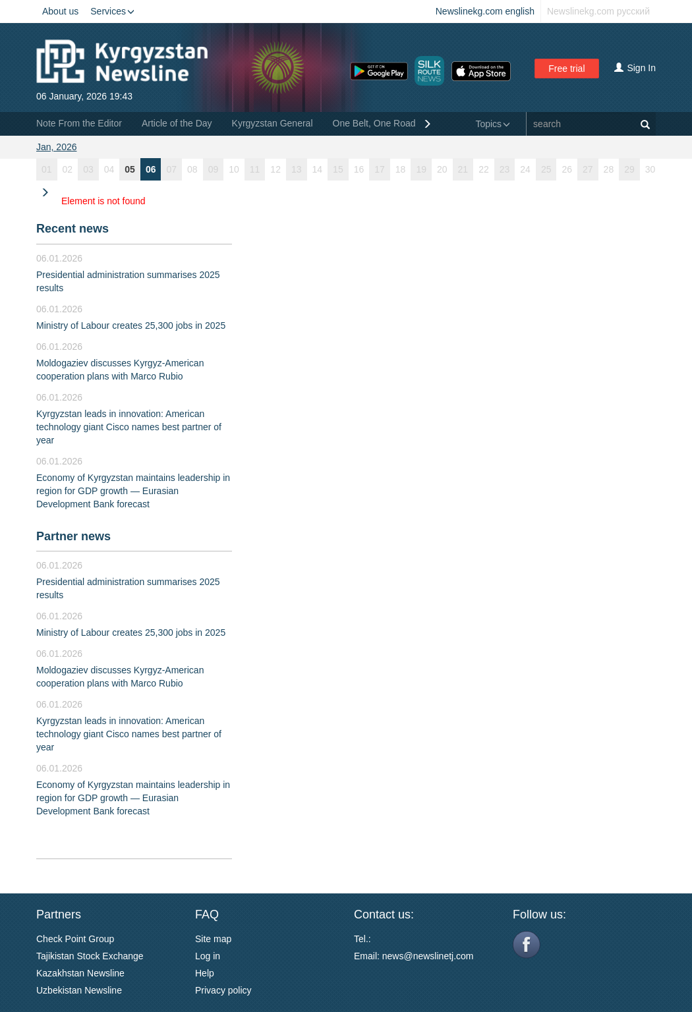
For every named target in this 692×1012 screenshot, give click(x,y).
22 (483, 169)
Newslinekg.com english (485, 11)
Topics (492, 124)
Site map (213, 939)
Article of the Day (177, 123)
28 (609, 169)
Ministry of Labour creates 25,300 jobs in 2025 (130, 325)
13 (296, 169)
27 (588, 169)
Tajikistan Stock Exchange (90, 956)
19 (421, 169)
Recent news (72, 228)
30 (650, 169)
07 (171, 169)
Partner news (73, 536)
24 (525, 169)
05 (130, 169)
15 (338, 169)
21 (463, 169)
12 (275, 169)
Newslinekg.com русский (598, 11)
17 (379, 169)
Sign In (635, 68)
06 (151, 169)
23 (505, 169)
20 (442, 169)
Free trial (566, 68)
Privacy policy (223, 990)
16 (359, 169)
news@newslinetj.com (428, 956)
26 (567, 169)
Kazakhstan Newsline (80, 973)
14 (317, 169)
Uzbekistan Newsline (79, 990)
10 (234, 169)
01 (47, 169)
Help (204, 973)
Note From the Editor (79, 123)
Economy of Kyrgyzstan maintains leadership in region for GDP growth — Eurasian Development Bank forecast (133, 490)
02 (68, 169)
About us (60, 11)
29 (629, 169)
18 (400, 169)
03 (88, 169)
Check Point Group (75, 939)
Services (112, 11)
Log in (207, 956)
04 (109, 169)
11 (255, 169)
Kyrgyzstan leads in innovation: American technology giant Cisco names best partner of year (128, 426)
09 (213, 169)
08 (192, 169)
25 (546, 169)
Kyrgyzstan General (272, 123)
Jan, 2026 (56, 147)
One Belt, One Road (374, 123)
